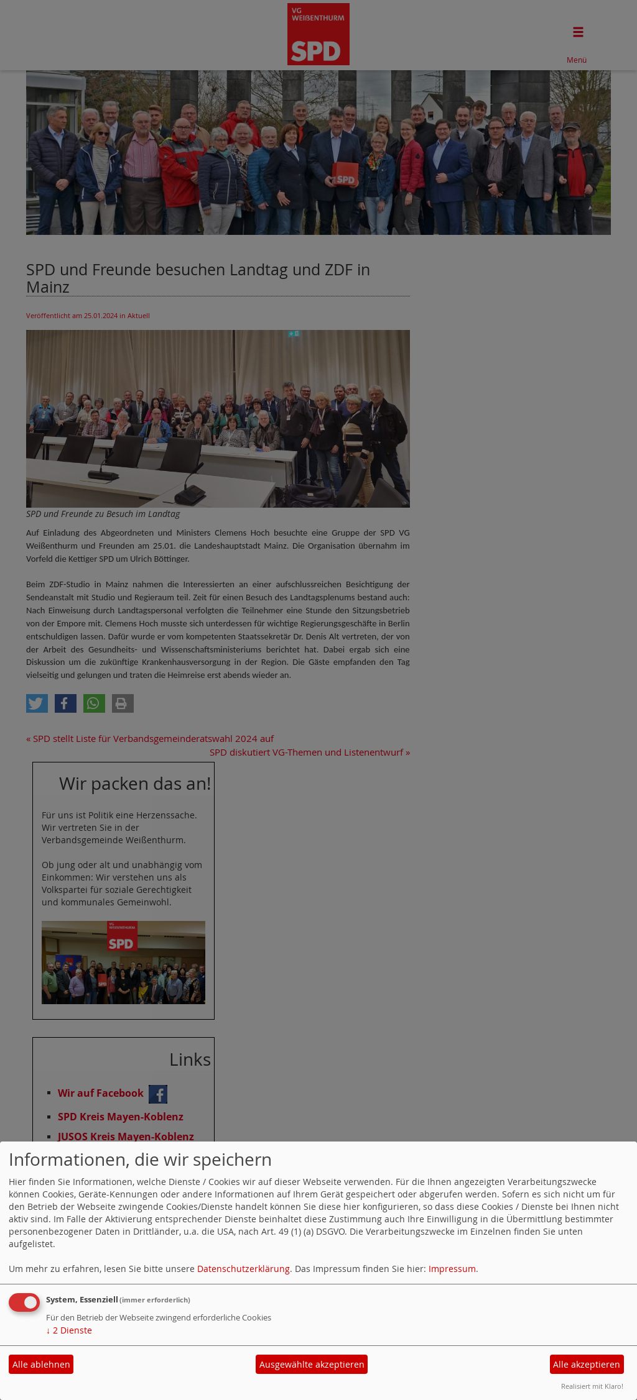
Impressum (452, 1268)
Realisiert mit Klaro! (592, 1386)
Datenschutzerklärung (243, 1268)
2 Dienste (69, 1330)
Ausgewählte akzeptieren (312, 1364)
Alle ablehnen (41, 1364)
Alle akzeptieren (586, 1364)
